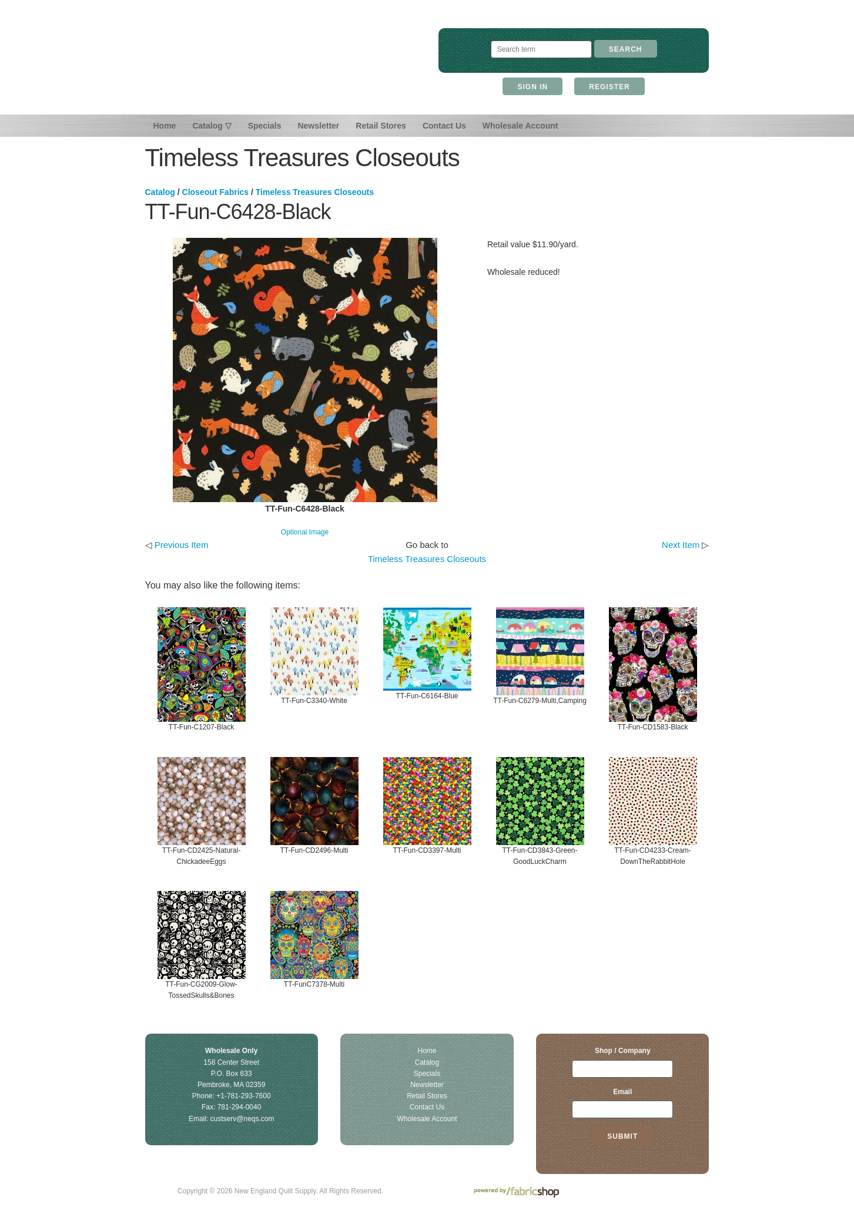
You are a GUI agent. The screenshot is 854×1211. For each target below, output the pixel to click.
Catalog (160, 192)
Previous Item (182, 545)
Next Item (680, 545)
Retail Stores (381, 125)
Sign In (532, 87)
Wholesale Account (520, 125)
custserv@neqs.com (242, 1119)
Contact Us (444, 125)
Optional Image (305, 532)
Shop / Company (623, 1051)
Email (622, 1092)
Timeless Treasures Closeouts (315, 192)
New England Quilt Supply (280, 63)
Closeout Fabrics (215, 192)
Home (164, 125)
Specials (265, 125)
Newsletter (318, 125)
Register (609, 87)
